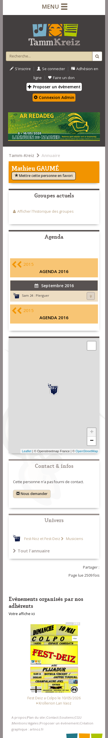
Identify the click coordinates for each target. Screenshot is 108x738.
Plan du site (36, 717)
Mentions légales (25, 723)
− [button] (92, 441)
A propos (19, 717)
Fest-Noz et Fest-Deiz (42, 538)
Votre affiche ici (22, 613)
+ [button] (92, 432)
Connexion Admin (54, 97)
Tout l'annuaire (31, 551)
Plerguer (42, 295)
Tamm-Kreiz (21, 155)
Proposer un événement (59, 723)
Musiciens (74, 538)
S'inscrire (20, 68)
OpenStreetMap (86, 451)
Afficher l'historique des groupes (45, 211)
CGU (78, 717)
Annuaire (50, 155)
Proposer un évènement (54, 86)
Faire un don (61, 77)
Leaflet (26, 451)
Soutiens (66, 717)
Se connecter (51, 68)
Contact (52, 717)
